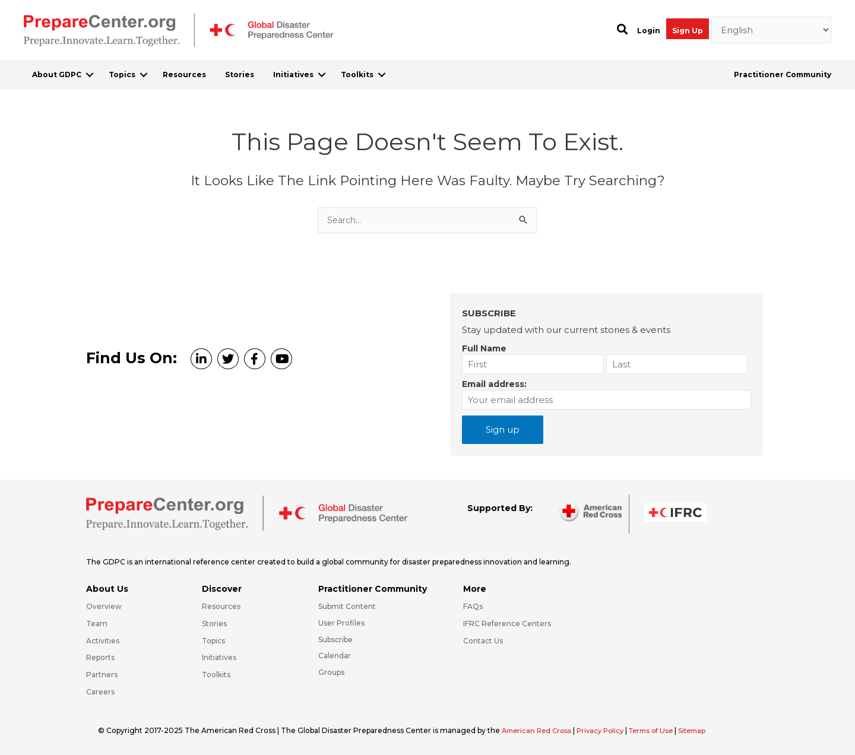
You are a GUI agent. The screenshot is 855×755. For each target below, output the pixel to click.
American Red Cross (540, 730)
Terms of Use (661, 730)
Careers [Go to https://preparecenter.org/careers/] (100, 691)
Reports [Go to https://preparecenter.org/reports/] (100, 657)
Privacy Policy (607, 730)
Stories (239, 74)
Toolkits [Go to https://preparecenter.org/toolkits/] (216, 674)
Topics (122, 74)
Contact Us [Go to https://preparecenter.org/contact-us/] (483, 640)
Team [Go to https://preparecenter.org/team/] (96, 623)
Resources (184, 74)
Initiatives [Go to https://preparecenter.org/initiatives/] (219, 657)
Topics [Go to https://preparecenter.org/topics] (213, 640)
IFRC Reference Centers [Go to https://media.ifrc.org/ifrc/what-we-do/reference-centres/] (507, 623)
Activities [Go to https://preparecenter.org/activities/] (102, 640)
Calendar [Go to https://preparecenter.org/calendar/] (334, 655)
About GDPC (56, 74)
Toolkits (357, 74)
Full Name (484, 348)
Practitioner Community (782, 74)
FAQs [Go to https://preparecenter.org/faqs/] (473, 606)
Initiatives (293, 74)
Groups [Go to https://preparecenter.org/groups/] (331, 672)
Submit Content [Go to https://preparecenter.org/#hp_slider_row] (347, 606)
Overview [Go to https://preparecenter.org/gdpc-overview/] (104, 606)
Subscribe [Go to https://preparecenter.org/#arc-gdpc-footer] (335, 639)
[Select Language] (771, 30)
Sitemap (705, 730)
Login (648, 30)
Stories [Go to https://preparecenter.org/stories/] (214, 623)
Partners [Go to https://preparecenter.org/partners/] (102, 674)
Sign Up (687, 30)
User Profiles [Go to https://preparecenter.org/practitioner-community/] (341, 622)
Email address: (494, 384)
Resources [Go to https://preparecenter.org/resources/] (221, 606)
